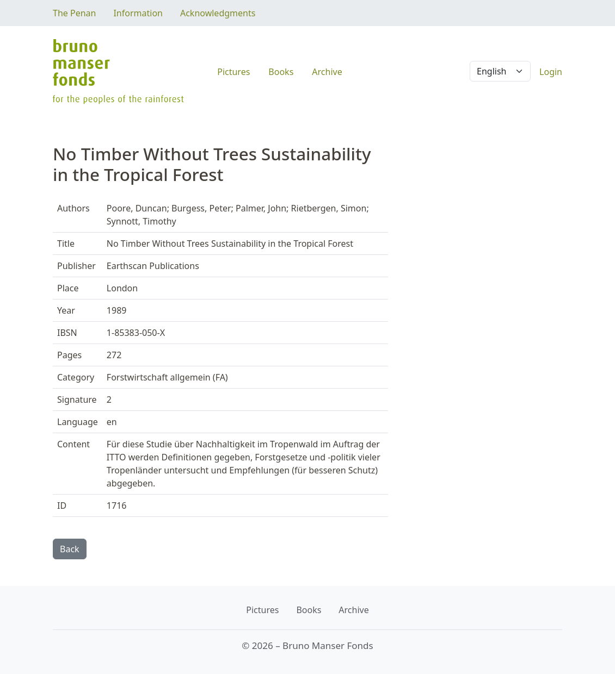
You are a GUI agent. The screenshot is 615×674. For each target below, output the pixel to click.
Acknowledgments (217, 13)
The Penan (74, 13)
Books (280, 72)
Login (550, 72)
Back (69, 549)
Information (138, 13)
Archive (327, 72)
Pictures (233, 72)
